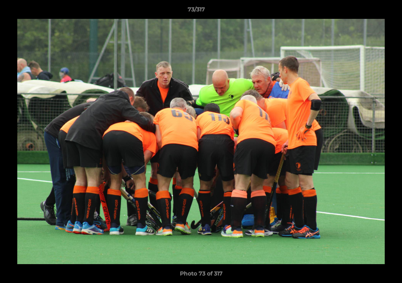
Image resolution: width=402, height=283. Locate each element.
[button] (369, 11)
